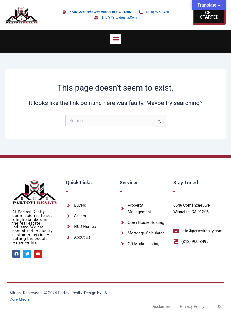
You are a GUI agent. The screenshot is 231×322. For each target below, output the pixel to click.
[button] (115, 39)
